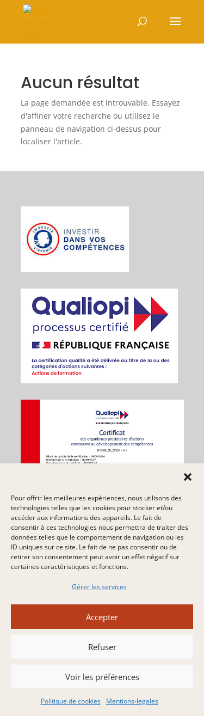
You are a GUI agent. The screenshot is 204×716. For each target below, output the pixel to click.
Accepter (102, 616)
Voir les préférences (102, 676)
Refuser (102, 646)
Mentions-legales (132, 701)
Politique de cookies (71, 701)
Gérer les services (99, 586)
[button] (187, 477)
